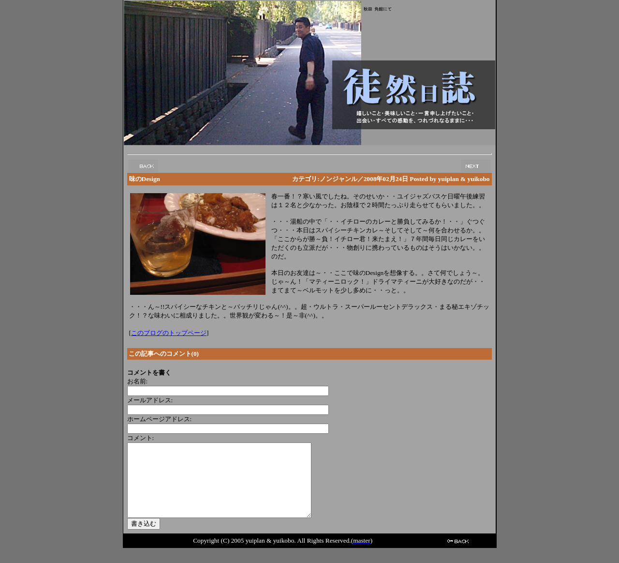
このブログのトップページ (168, 332)
